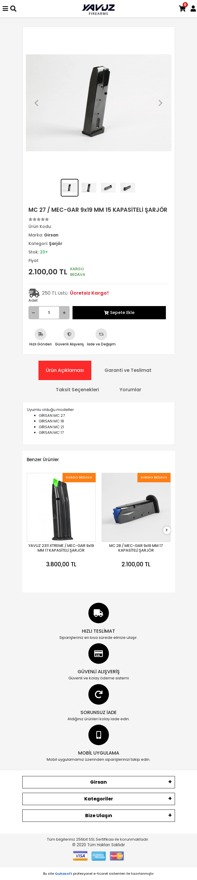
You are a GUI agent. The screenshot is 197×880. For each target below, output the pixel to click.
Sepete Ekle (119, 312)
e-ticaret (100, 873)
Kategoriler (98, 798)
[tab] (64, 370)
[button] (37, 103)
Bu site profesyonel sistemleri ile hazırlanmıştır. (98, 873)
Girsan (98, 782)
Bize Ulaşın (98, 815)
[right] (167, 530)
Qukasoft (63, 873)
